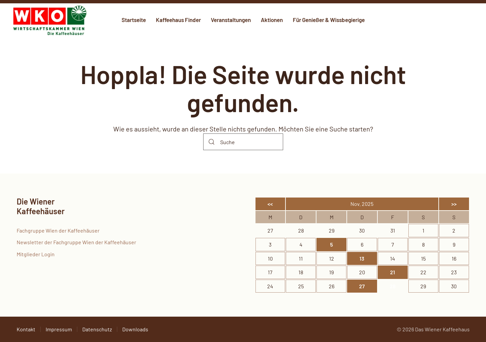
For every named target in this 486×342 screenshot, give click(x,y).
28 (393, 286)
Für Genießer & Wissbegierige (329, 19)
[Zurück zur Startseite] (50, 20)
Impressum (59, 329)
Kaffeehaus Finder (178, 19)
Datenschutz (97, 329)
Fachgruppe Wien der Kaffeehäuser (58, 230)
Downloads (135, 329)
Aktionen (272, 19)
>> (454, 204)
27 (362, 286)
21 (392, 272)
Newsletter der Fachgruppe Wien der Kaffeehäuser (76, 242)
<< (270, 204)
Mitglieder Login (36, 254)
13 (361, 258)
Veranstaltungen (231, 19)
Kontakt (26, 329)
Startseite (134, 19)
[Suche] (243, 141)
